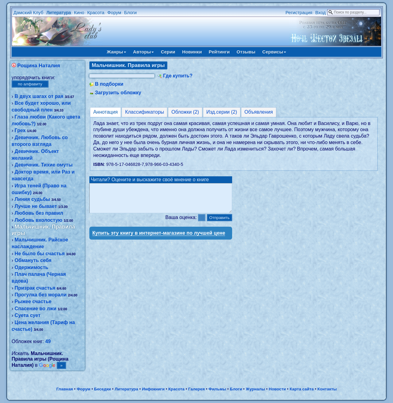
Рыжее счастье (33, 301)
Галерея (196, 389)
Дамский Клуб (29, 12)
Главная (64, 389)
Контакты (327, 389)
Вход (320, 12)
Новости (277, 389)
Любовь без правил (39, 213)
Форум (114, 12)
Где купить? (178, 75)
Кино (79, 12)
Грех (20, 130)
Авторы (143, 51)
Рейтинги (219, 51)
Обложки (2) (185, 112)
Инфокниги (153, 389)
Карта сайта (301, 389)
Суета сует (28, 315)
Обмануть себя (33, 260)
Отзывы (246, 51)
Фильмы (217, 389)
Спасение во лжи (35, 308)
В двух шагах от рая (39, 96)
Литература (58, 12)
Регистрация (299, 12)
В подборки (109, 84)
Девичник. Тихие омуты (44, 164)
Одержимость (32, 267)
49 (48, 341)
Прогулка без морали (41, 294)
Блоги (130, 12)
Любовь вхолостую (38, 220)
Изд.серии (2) (221, 112)
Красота (95, 12)
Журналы (255, 389)
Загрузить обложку (118, 92)
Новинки (192, 51)
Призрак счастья (35, 288)
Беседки (102, 389)
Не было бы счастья (40, 253)
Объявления (258, 112)
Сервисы (274, 51)
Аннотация (105, 112)
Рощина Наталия (38, 65)
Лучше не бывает (36, 206)
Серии (168, 51)
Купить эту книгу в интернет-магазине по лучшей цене (158, 238)
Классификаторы (144, 112)
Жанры (116, 51)
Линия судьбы (32, 199)
